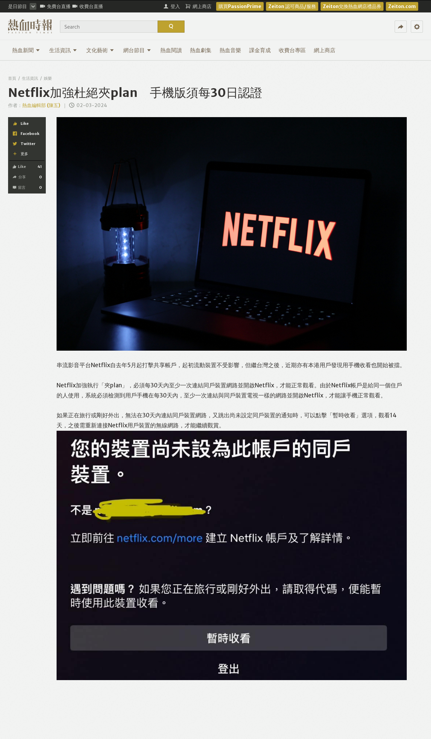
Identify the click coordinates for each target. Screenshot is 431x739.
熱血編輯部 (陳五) (41, 105)
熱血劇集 (200, 50)
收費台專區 (292, 50)
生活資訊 (63, 50)
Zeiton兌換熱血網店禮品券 (352, 6)
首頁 (12, 78)
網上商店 (324, 50)
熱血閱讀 (171, 50)
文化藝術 (100, 50)
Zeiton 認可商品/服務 (292, 6)
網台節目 (137, 50)
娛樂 (48, 78)
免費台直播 (55, 6)
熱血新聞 (26, 50)
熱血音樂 (230, 50)
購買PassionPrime (240, 6)
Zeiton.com (402, 6)
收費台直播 (87, 6)
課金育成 (260, 50)
